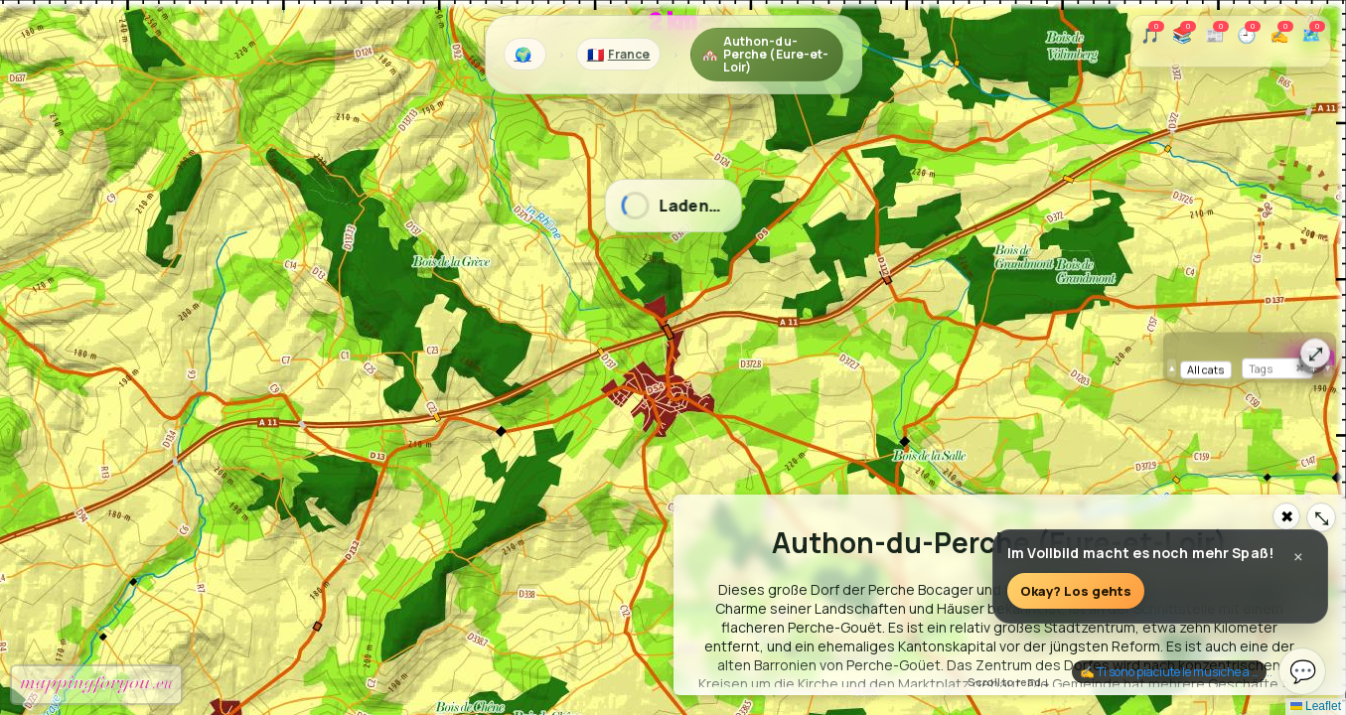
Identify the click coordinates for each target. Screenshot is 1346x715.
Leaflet (1315, 706)
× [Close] (1298, 559)
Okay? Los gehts (1075, 592)
